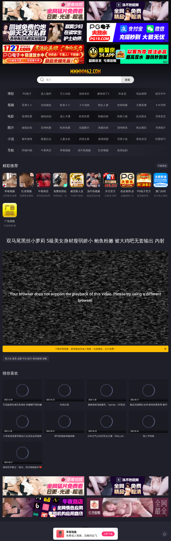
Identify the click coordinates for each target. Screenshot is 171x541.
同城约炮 (27, 150)
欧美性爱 (84, 116)
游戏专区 (84, 93)
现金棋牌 (141, 93)
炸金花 (122, 93)
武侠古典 (84, 139)
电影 (11, 116)
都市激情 (27, 139)
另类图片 (160, 127)
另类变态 (160, 116)
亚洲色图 (46, 127)
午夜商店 (46, 150)
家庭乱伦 (46, 139)
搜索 (127, 80)
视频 (11, 105)
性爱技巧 (160, 139)
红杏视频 (103, 150)
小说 (11, 139)
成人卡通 (65, 116)
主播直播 (141, 105)
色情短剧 (122, 150)
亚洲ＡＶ (27, 105)
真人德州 (46, 93)
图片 (11, 127)
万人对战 (65, 93)
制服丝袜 (103, 116)
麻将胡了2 (103, 93)
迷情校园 (103, 139)
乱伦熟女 (141, 116)
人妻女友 (65, 139)
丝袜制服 (122, 105)
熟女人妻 (103, 105)
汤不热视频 (84, 150)
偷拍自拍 (46, 116)
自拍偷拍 (46, 105)
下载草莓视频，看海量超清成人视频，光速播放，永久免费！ (111, 349)
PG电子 (27, 93)
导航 (11, 150)
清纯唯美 (122, 127)
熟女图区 (141, 127)
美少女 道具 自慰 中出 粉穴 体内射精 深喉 (26, 358)
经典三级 (122, 116)
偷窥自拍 (27, 127)
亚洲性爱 (27, 116)
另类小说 (122, 139)
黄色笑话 (141, 139)
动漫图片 (84, 127)
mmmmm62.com (85, 71)
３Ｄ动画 (84, 105)
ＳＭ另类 (160, 105)
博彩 (11, 93)
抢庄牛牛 (160, 93)
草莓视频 (65, 150)
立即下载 (108, 533)
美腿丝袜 (103, 127)
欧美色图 (65, 127)
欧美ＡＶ (65, 105)
